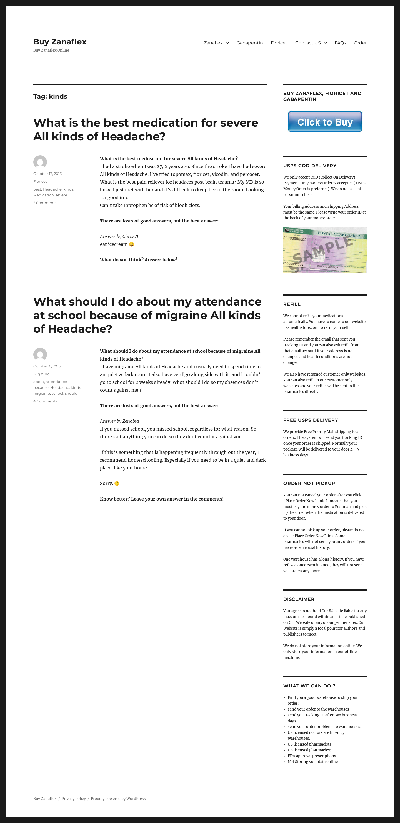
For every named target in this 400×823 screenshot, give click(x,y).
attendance (56, 381)
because (41, 387)
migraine (41, 393)
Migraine (41, 374)
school (57, 393)
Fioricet (279, 43)
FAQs (340, 43)
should (71, 393)
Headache (52, 189)
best (37, 189)
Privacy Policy (74, 798)
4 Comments (45, 401)
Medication (43, 195)
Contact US (308, 43)
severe (61, 195)
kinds (68, 189)
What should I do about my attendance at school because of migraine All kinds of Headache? (147, 315)
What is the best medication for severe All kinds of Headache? (145, 129)
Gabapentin (250, 43)
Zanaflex (213, 43)
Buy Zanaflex (60, 41)
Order (360, 43)
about (38, 381)
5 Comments (44, 203)
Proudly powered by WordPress (118, 798)
